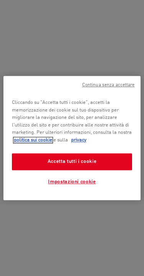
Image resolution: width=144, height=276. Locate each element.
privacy (78, 140)
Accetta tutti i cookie (72, 161)
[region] (71, 138)
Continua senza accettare (108, 85)
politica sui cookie (33, 140)
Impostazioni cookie (72, 182)
